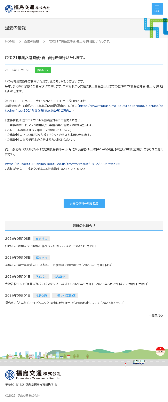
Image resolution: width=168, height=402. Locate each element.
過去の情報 (31, 41)
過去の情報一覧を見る (84, 203)
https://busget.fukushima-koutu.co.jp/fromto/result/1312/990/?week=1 (63, 164)
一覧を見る (156, 315)
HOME (10, 41)
